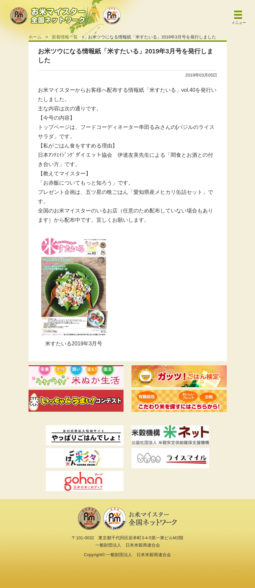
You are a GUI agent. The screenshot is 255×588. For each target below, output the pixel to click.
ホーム (35, 37)
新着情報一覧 (65, 37)
